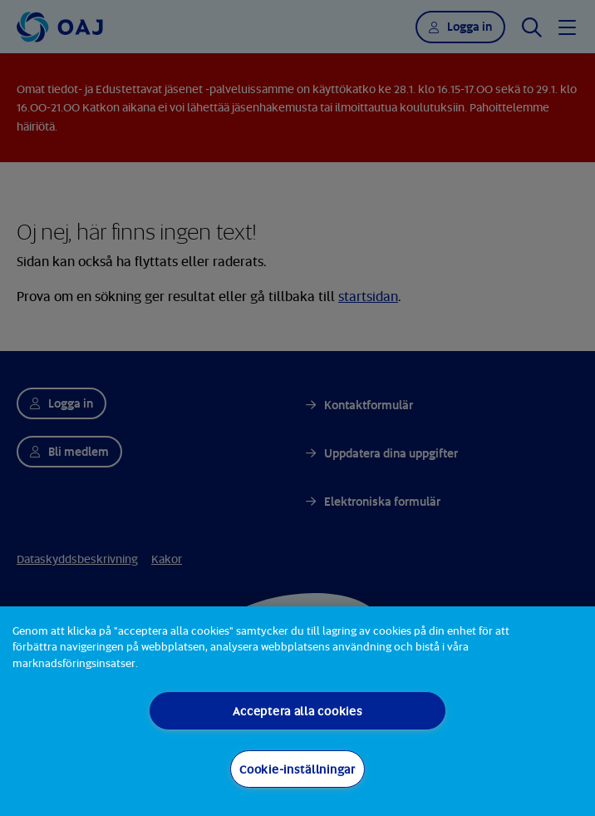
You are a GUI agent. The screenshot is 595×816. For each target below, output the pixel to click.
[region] (297, 711)
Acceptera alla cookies (298, 711)
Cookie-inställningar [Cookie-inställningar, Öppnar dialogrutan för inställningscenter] (297, 769)
